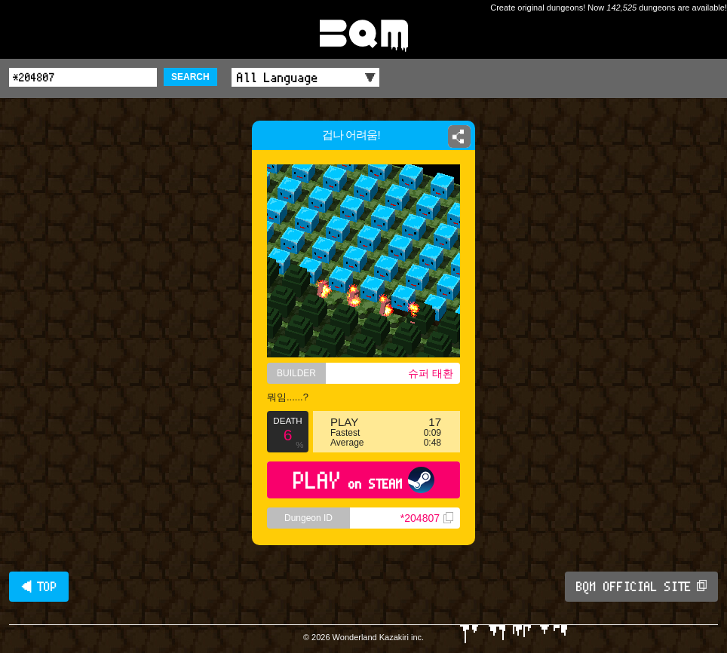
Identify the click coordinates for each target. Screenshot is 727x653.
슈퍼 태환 (430, 373)
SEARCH (190, 77)
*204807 (426, 518)
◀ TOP (38, 586)
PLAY (363, 480)
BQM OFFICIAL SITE (641, 586)
